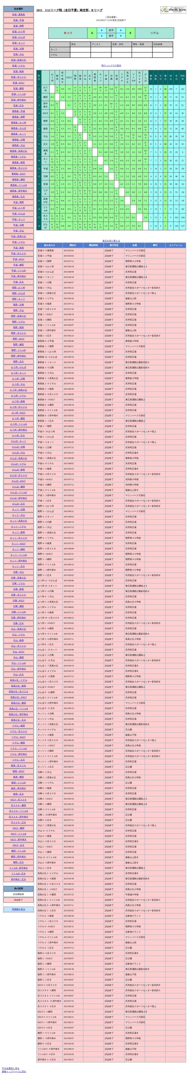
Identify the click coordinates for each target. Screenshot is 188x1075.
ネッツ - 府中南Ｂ (18, 560)
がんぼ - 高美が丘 (18, 458)
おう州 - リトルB (18, 424)
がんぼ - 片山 (18, 452)
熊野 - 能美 (18, 327)
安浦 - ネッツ (18, 43)
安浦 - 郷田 (18, 88)
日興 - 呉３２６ (18, 595)
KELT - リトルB (18, 834)
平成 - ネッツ (18, 219)
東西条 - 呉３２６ (18, 168)
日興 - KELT (18, 600)
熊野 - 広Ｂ (18, 361)
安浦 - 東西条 (18, 14)
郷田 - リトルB (18, 851)
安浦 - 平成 (18, 20)
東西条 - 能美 (18, 162)
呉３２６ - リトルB (18, 811)
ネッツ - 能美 (18, 532)
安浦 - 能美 (18, 71)
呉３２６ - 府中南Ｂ (18, 816)
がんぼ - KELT (19, 481)
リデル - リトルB (18, 748)
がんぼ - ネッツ (18, 441)
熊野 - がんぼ (18, 293)
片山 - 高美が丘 (18, 629)
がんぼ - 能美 (18, 469)
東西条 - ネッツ (18, 134)
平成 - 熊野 (18, 202)
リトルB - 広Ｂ (18, 873)
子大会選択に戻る (10, 1068)
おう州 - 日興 (18, 378)
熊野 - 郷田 (18, 344)
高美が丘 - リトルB (18, 708)
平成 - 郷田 (18, 265)
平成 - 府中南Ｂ (18, 276)
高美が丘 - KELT (18, 697)
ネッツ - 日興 (18, 509)
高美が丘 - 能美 (18, 686)
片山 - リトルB (18, 663)
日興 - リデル (18, 583)
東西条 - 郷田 (18, 179)
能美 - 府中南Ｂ (18, 788)
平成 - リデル (18, 242)
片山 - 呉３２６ (18, 646)
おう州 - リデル (18, 395)
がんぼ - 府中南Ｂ (18, 498)
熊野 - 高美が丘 (18, 316)
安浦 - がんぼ (18, 37)
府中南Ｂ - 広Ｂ (18, 879)
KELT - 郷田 (18, 828)
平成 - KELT (18, 259)
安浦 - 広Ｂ (18, 105)
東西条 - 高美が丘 (18, 151)
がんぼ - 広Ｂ (18, 504)
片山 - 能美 (18, 640)
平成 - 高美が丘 (18, 236)
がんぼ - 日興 (18, 447)
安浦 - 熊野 (18, 26)
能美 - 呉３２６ (18, 765)
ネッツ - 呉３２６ (18, 538)
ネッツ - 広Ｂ (18, 566)
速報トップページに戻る (14, 1071)
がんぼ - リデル (18, 464)
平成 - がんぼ (18, 213)
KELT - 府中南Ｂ (18, 839)
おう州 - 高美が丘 (18, 390)
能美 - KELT (18, 771)
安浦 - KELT (18, 82)
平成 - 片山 (18, 230)
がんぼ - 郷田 (18, 486)
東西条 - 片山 (18, 145)
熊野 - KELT (18, 339)
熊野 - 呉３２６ (18, 333)
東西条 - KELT (19, 174)
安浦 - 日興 (18, 48)
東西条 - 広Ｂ (18, 196)
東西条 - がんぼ (18, 128)
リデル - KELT (19, 737)
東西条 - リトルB (18, 185)
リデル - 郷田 (18, 743)
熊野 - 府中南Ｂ (18, 356)
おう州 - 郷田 (18, 418)
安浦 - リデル (18, 65)
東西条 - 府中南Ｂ (18, 191)
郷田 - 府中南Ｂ (18, 856)
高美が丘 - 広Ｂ (18, 720)
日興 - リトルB (18, 612)
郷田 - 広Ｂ (18, 862)
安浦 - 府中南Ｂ (18, 100)
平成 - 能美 (18, 247)
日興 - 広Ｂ (18, 623)
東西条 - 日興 (18, 139)
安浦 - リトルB (18, 94)
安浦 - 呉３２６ (18, 77)
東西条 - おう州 (18, 122)
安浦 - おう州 (18, 31)
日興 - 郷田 (18, 606)
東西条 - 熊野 (18, 117)
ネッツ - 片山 (18, 515)
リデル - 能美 (18, 725)
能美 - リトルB (18, 782)
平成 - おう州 (18, 208)
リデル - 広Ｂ (18, 760)
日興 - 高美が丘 (18, 578)
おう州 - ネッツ (18, 373)
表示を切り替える (111, 241)
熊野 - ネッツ (18, 299)
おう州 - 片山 (18, 384)
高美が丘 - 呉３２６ (18, 691)
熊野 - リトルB (18, 350)
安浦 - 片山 (18, 54)
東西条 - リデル (18, 156)
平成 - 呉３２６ (18, 253)
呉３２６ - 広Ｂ (18, 822)
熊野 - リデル (18, 321)
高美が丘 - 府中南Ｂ (18, 714)
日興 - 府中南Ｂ (18, 617)
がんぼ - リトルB (18, 492)
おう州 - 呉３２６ (18, 407)
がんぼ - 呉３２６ (18, 475)
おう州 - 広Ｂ (18, 435)
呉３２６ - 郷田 (18, 805)
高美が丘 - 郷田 (18, 703)
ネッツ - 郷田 (18, 549)
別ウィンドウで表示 (111, 65)
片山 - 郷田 (18, 657)
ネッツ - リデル (18, 526)
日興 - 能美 (18, 589)
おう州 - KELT (19, 412)
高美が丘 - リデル (18, 680)
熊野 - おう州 (18, 287)
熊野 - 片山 (18, 310)
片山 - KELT (18, 651)
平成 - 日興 (18, 225)
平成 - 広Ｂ (18, 282)
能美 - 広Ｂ (18, 794)
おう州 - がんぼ (18, 367)
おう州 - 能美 (18, 401)
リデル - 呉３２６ (18, 731)
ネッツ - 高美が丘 (18, 521)
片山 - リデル (18, 634)
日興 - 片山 (18, 572)
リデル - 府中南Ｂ (18, 754)
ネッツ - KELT (19, 543)
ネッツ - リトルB (18, 555)
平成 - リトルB (18, 270)
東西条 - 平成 (18, 111)
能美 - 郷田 (18, 777)
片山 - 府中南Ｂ (18, 669)
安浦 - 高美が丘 (18, 60)
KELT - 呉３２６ (18, 799)
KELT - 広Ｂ (18, 845)
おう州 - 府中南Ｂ (18, 430)
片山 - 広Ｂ (18, 674)
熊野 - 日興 (18, 304)
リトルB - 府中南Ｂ (18, 868)
